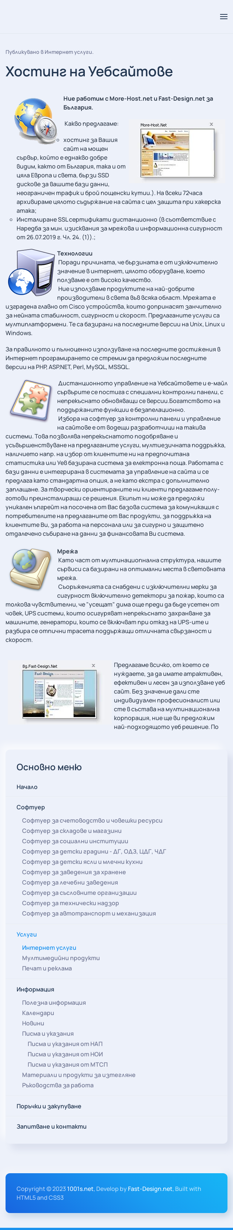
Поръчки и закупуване (49, 1106)
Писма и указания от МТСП (68, 1064)
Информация (35, 989)
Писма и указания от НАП (65, 1044)
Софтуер (31, 807)
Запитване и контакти (52, 1126)
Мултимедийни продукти (61, 958)
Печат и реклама (47, 968)
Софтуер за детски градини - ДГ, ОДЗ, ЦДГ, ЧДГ (94, 851)
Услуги (27, 934)
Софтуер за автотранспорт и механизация (89, 913)
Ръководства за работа (58, 1085)
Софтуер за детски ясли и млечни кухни (82, 862)
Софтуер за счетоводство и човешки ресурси (92, 820)
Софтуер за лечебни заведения (70, 882)
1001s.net (80, 1189)
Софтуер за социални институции (75, 841)
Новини (33, 1023)
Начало (27, 787)
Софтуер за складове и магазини (72, 831)
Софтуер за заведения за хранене (74, 872)
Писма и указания (48, 1033)
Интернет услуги (68, 51)
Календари (38, 1013)
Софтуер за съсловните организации (79, 893)
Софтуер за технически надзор (70, 903)
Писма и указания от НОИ (65, 1054)
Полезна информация (54, 1002)
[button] (223, 16)
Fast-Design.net (150, 1189)
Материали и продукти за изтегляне (79, 1075)
